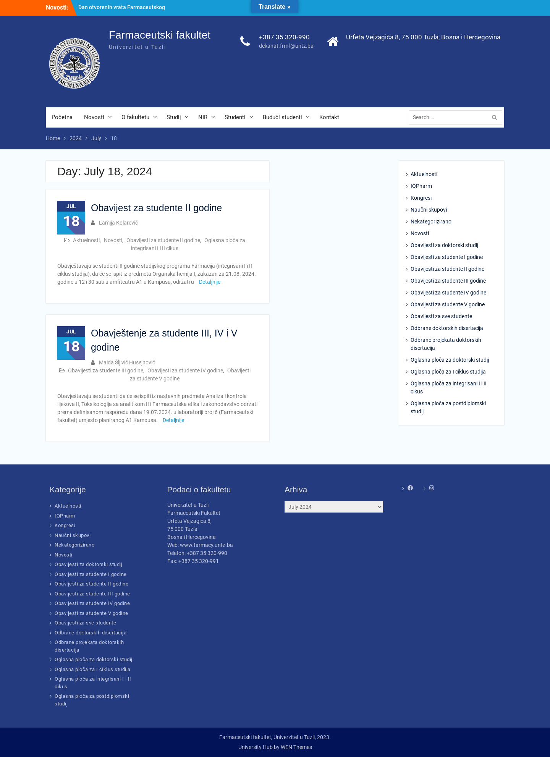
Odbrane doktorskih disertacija (447, 328)
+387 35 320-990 (284, 37)
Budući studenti (282, 117)
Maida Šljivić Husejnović (127, 362)
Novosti (94, 117)
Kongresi (421, 198)
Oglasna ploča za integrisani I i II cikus (449, 387)
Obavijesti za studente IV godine (185, 370)
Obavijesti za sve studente (441, 316)
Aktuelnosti (86, 240)
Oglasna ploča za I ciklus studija (448, 372)
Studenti (235, 117)
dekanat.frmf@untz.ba (286, 46)
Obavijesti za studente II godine (163, 240)
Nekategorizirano (431, 221)
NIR (202, 117)
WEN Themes (296, 747)
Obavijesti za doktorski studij (444, 245)
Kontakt (329, 117)
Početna (62, 117)
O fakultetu (135, 117)
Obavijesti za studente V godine (448, 304)
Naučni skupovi (429, 210)
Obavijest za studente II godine (156, 207)
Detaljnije (209, 282)
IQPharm (421, 186)
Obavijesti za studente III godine (105, 370)
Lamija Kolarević (118, 223)
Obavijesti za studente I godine (447, 257)
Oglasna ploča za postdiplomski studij (448, 407)
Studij (174, 117)
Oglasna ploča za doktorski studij (450, 360)
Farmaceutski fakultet (159, 35)
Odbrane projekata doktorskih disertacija (446, 344)
